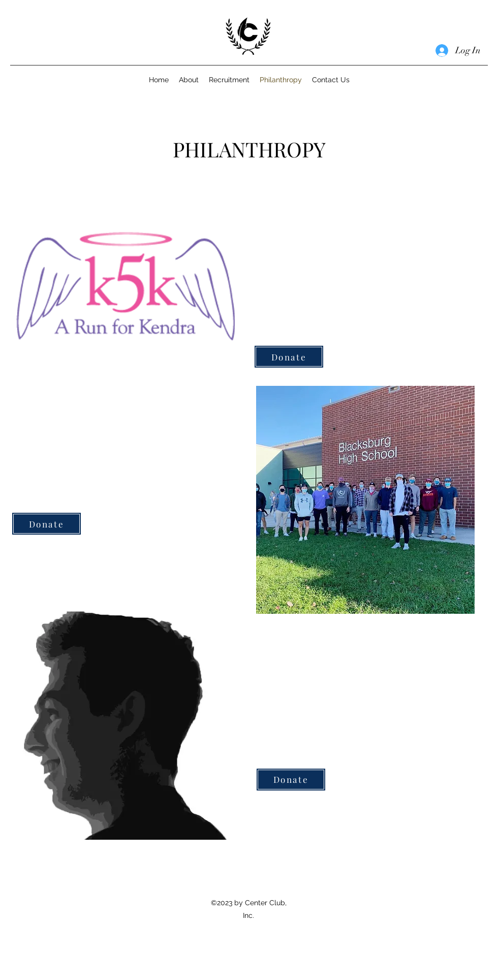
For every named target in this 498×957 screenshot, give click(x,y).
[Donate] (289, 356)
